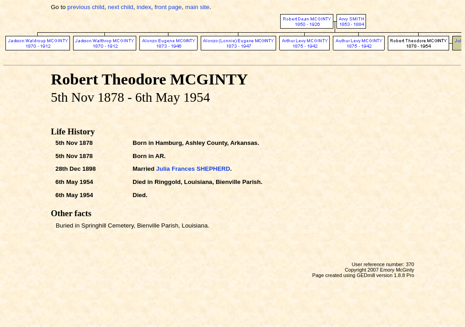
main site (197, 7)
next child (120, 7)
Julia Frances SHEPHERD (193, 168)
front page (168, 7)
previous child (85, 7)
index (144, 7)
